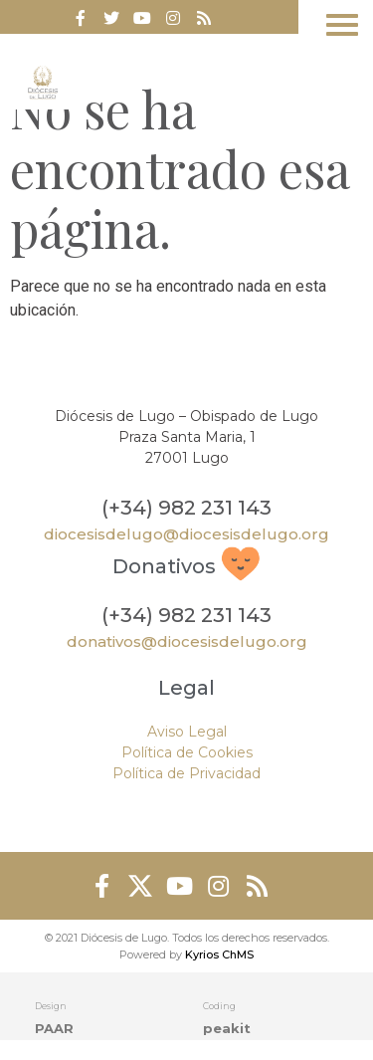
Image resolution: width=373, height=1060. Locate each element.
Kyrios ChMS (219, 954)
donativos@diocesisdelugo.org (187, 641)
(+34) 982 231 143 (186, 508)
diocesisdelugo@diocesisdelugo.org (186, 534)
